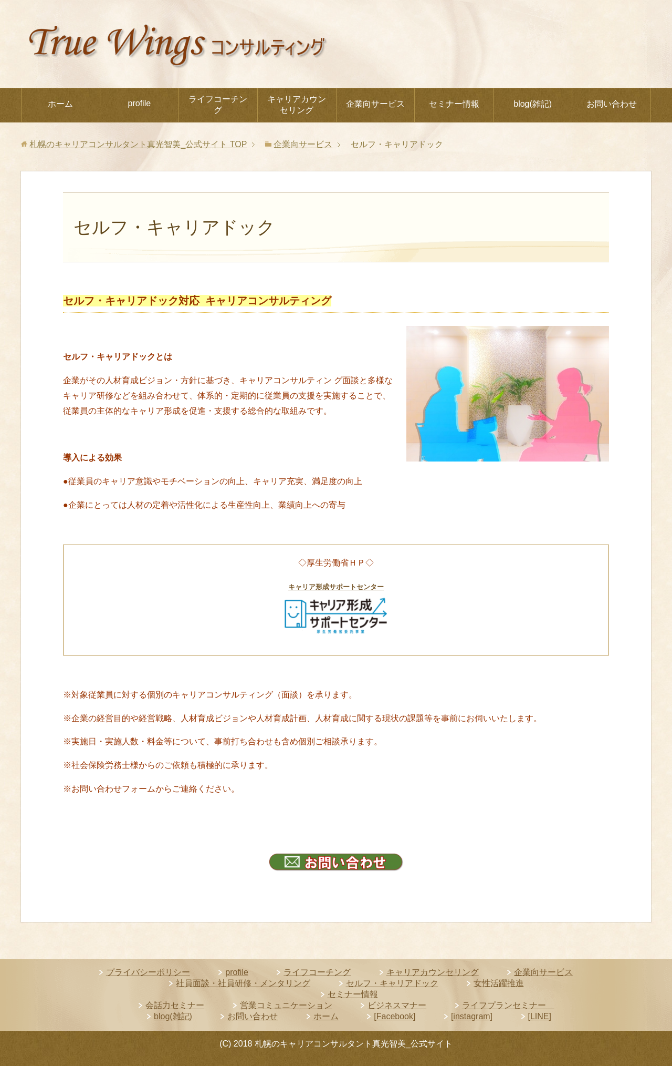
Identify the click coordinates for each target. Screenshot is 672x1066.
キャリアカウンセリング (296, 105)
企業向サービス (375, 103)
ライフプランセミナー (508, 1005)
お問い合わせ (611, 103)
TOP (138, 144)
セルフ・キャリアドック (392, 983)
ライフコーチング (217, 105)
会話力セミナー (174, 1005)
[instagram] (471, 1016)
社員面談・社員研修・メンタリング (243, 983)
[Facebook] (394, 1016)
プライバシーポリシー (148, 972)
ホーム (60, 103)
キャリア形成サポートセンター (336, 587)
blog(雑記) (532, 103)
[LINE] (539, 1016)
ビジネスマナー (397, 1005)
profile (139, 103)
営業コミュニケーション (286, 1005)
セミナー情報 (454, 103)
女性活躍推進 (499, 983)
